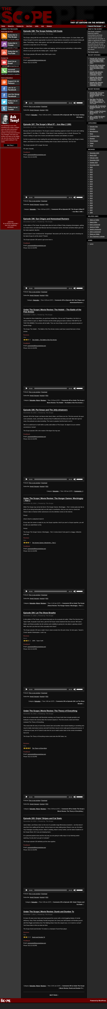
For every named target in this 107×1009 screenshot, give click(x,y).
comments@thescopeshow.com (36, 60)
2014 (91, 193)
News (91, 133)
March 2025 (93, 155)
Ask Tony (29, 26)
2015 (91, 191)
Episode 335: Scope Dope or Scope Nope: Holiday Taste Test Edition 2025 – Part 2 (97, 61)
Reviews (43, 400)
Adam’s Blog (93, 222)
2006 (91, 212)
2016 (91, 188)
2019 (91, 181)
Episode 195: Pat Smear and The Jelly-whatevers (45, 410)
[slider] (50, 102)
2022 (91, 174)
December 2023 (94, 165)
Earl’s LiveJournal (95, 224)
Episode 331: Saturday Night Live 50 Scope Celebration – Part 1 (96, 84)
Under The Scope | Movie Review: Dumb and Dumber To (48, 912)
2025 (91, 167)
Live (42, 26)
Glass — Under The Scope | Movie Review (98, 111)
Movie (38, 400)
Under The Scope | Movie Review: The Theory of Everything (50, 711)
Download (44, 106)
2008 (91, 207)
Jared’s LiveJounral (95, 229)
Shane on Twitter (95, 234)
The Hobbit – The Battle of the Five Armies (44, 339)
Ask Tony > (10, 145)
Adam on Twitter (94, 220)
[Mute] (74, 103)
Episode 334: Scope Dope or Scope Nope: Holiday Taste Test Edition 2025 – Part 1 (97, 67)
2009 (91, 205)
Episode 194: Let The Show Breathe (39, 613)
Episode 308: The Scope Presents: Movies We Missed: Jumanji (97, 94)
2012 (91, 198)
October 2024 (94, 162)
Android (42, 110)
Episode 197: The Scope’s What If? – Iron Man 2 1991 (47, 124)
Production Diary (94, 136)
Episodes (34, 115)
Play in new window (34, 106)
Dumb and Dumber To (38, 937)
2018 (91, 184)
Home (3, 26)
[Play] (26, 103)
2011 (91, 200)
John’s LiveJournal (95, 231)
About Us (11, 26)
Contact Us (20, 26)
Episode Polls (94, 126)
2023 (91, 172)
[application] (53, 103)
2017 (91, 186)
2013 (91, 196)
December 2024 (94, 160)
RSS (47, 110)
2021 (91, 176)
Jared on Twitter (94, 227)
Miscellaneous (94, 131)
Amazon (49, 26)
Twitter (92, 143)
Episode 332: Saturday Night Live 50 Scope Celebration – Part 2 (96, 78)
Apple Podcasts (34, 110)
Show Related (94, 141)
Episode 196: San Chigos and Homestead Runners (46, 219)
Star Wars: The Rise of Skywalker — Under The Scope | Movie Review (97, 100)
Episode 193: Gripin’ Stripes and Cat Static (42, 818)
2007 (91, 210)
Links (36, 26)
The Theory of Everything (39, 748)
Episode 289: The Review (98, 106)
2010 (91, 203)
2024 (91, 169)
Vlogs (91, 145)
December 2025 (94, 153)
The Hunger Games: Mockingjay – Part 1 (44, 542)
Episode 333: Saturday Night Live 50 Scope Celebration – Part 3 (96, 73)
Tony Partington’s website (97, 236)
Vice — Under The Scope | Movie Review (97, 117)
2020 (91, 179)
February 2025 (94, 157)
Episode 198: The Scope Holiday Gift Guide (42, 31)
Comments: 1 (78, 491)
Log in (91, 244)
